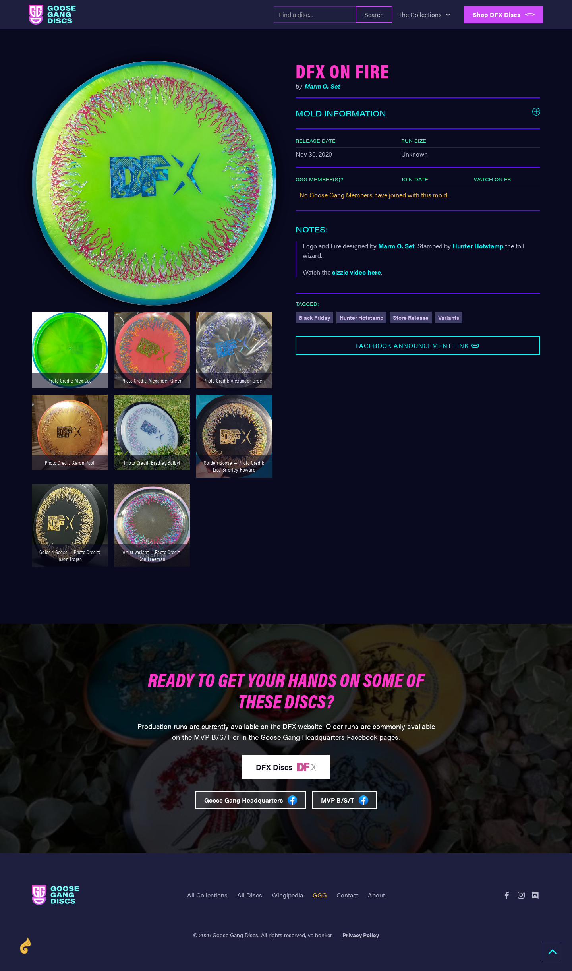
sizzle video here (356, 272)
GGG (320, 894)
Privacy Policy (360, 935)
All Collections (207, 894)
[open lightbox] (154, 183)
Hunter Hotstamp (478, 245)
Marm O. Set (396, 245)
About (376, 894)
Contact (347, 894)
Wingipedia (287, 894)
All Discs (249, 894)
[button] (425, 15)
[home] (52, 15)
